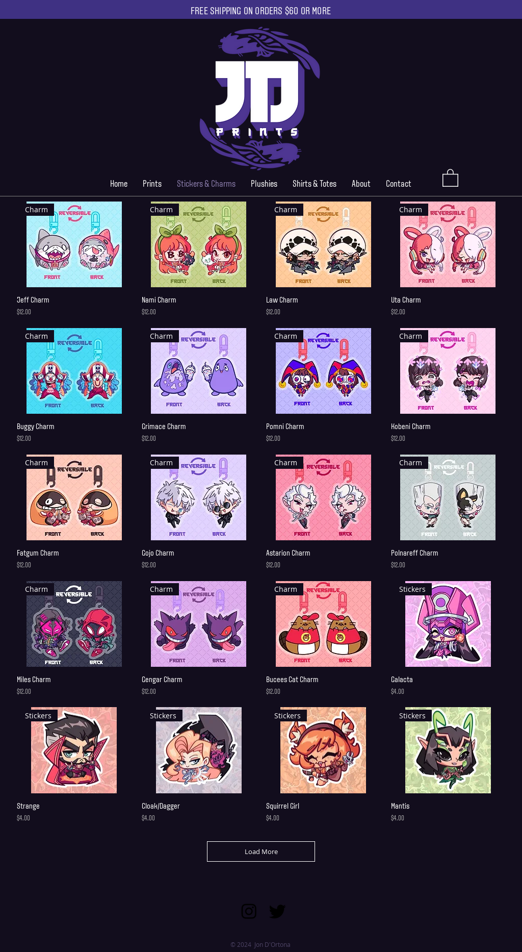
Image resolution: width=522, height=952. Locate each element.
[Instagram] (249, 911)
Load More (261, 851)
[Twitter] (278, 911)
